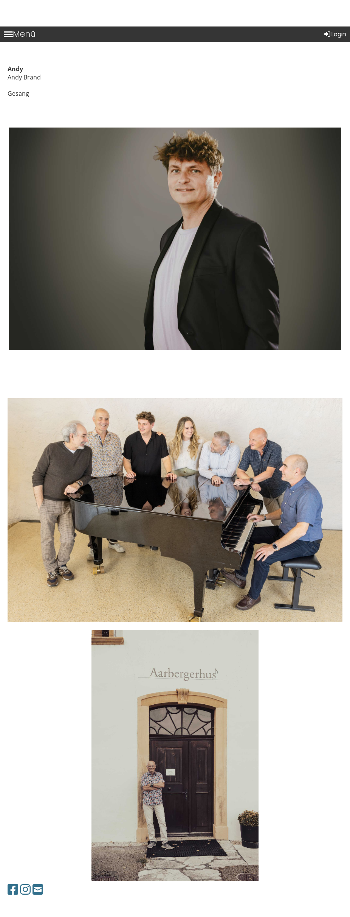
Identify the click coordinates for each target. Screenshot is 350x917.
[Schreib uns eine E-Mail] (38, 889)
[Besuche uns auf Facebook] (13, 889)
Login (334, 34)
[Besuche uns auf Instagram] (25, 889)
